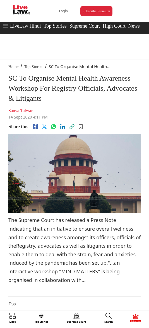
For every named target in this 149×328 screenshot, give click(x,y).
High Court (114, 26)
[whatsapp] (53, 126)
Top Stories (55, 26)
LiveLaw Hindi (25, 26)
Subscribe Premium (96, 11)
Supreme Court (84, 26)
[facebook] (35, 126)
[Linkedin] (62, 126)
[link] (71, 126)
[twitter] (44, 126)
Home (13, 66)
